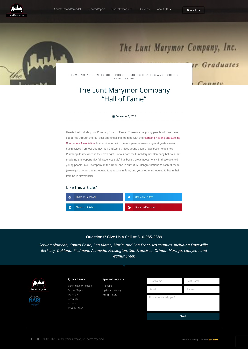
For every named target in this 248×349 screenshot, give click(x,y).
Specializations (121, 9)
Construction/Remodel (67, 9)
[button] (94, 197)
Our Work (144, 9)
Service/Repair (96, 9)
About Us (164, 9)
